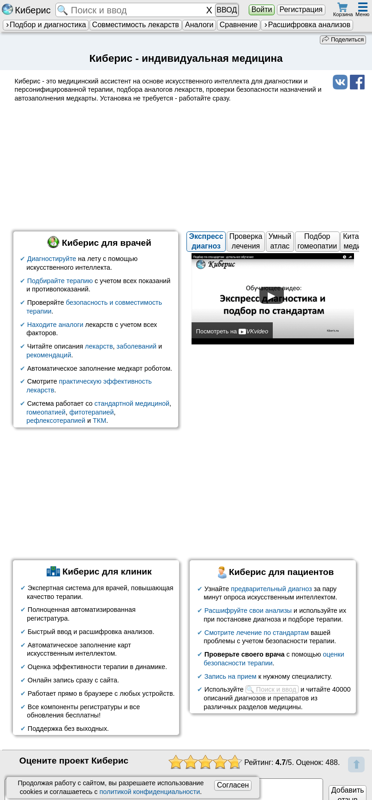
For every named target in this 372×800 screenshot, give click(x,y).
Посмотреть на (232, 331)
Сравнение (239, 25)
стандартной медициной (132, 403)
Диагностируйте (51, 258)
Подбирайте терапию (60, 280)
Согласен (233, 785)
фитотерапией (91, 411)
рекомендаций (48, 355)
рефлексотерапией (55, 420)
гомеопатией (46, 411)
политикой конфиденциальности (150, 791)
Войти (262, 9)
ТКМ (99, 420)
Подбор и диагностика (45, 25)
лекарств (99, 346)
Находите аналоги (55, 324)
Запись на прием (230, 676)
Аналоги (199, 25)
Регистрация (301, 9)
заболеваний (136, 346)
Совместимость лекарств (135, 25)
